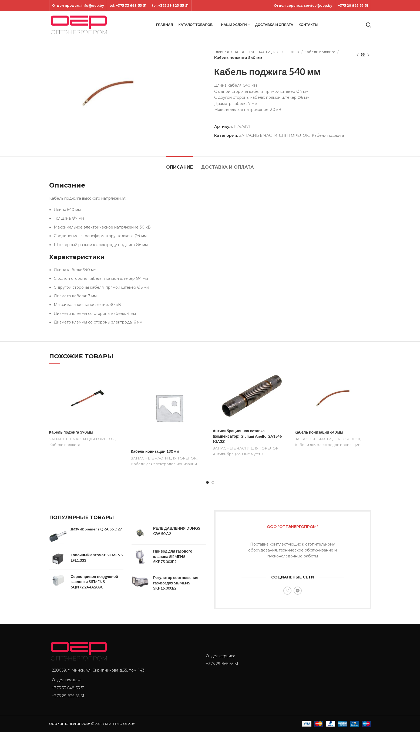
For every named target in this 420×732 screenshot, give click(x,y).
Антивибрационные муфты (238, 454)
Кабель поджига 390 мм (71, 432)
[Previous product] (357, 54)
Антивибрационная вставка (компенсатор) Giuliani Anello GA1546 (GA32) (247, 436)
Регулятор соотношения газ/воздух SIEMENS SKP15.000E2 (175, 582)
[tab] (179, 164)
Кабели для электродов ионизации (164, 464)
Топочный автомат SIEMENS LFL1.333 (97, 558)
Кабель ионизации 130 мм (155, 451)
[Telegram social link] (298, 591)
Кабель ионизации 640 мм (319, 432)
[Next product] (368, 54)
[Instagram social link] (287, 591)
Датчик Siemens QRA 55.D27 (96, 529)
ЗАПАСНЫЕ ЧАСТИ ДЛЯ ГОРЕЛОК (267, 52)
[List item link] (123, 688)
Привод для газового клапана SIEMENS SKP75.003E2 (172, 556)
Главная (222, 52)
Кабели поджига (320, 52)
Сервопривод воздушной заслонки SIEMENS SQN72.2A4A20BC (94, 581)
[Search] (368, 24)
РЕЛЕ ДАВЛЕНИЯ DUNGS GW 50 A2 (176, 531)
